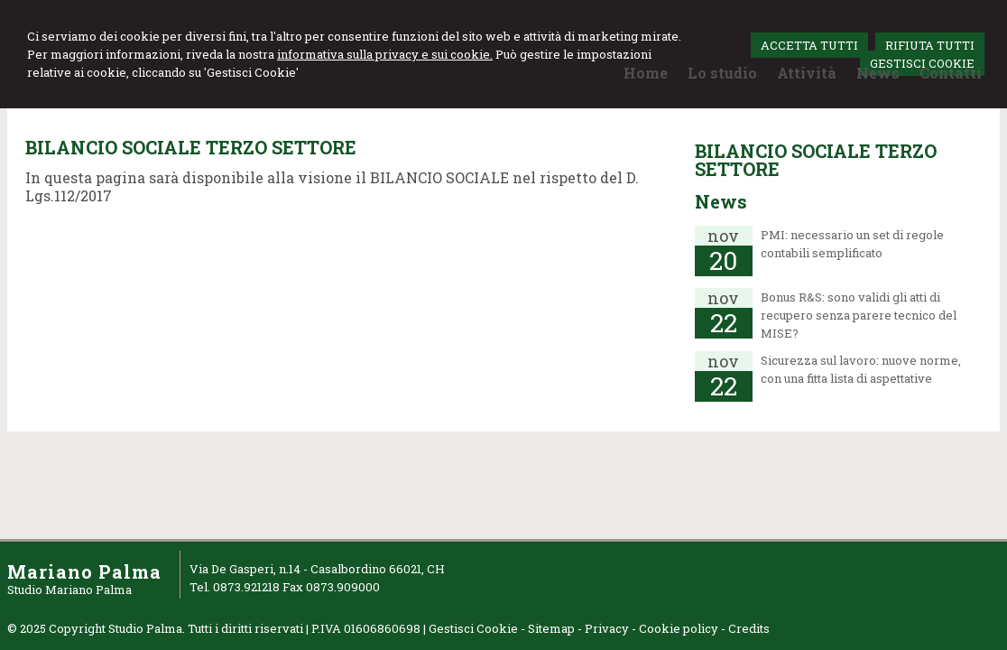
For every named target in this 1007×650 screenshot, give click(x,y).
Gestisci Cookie (473, 628)
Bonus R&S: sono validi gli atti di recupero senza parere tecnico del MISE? (858, 315)
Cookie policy (678, 628)
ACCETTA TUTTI (809, 45)
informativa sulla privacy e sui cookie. (385, 54)
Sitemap (551, 628)
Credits (749, 628)
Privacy (607, 628)
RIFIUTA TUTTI (930, 45)
